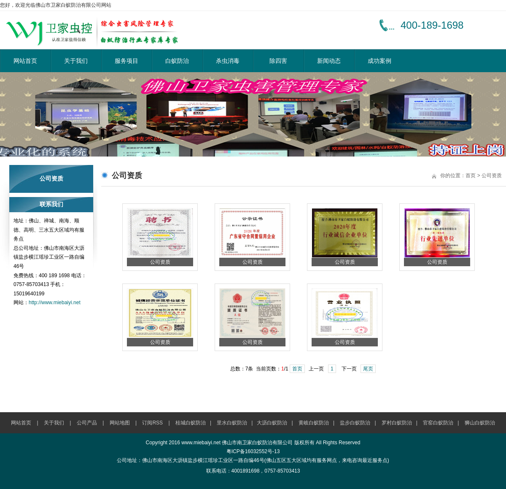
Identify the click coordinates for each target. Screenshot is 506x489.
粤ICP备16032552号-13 (253, 451)
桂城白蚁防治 (190, 423)
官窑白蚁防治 (438, 423)
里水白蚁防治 (232, 423)
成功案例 (379, 60)
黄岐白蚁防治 (314, 423)
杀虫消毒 (228, 60)
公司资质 (492, 175)
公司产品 (87, 423)
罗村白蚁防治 (397, 423)
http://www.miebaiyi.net (55, 302)
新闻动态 (329, 60)
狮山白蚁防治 (480, 423)
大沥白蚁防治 (272, 423)
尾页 (368, 369)
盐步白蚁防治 (355, 423)
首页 (471, 175)
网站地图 (120, 423)
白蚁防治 (177, 60)
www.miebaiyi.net (201, 443)
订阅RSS (152, 423)
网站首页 (25, 60)
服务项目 (126, 60)
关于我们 (76, 60)
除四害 (278, 60)
